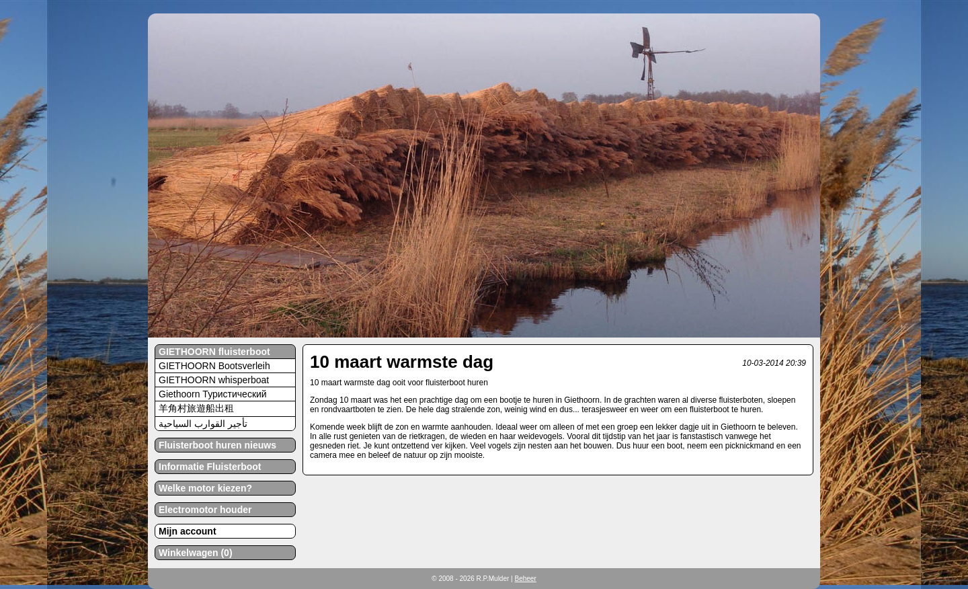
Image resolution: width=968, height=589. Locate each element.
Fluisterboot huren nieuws (217, 445)
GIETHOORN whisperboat (214, 380)
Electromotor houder (205, 509)
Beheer (525, 578)
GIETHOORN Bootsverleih (214, 365)
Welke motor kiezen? (205, 488)
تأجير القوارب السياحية (203, 423)
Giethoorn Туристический (213, 394)
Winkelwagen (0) (196, 552)
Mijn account (187, 531)
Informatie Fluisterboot (210, 466)
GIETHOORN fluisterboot (214, 351)
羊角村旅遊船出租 (196, 408)
